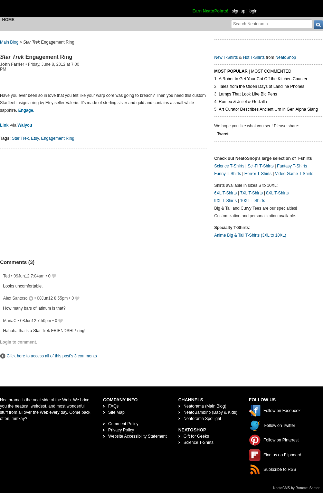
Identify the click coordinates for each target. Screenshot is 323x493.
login (253, 11)
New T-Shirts (226, 57)
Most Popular (231, 71)
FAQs (113, 406)
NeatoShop (285, 57)
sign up (238, 11)
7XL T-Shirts (251, 193)
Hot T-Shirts (254, 57)
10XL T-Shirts (252, 200)
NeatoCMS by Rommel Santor (296, 488)
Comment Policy (123, 423)
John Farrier (12, 64)
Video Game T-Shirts (294, 173)
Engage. (26, 110)
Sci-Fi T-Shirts (261, 166)
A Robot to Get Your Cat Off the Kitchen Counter (263, 78)
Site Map (116, 412)
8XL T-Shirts (277, 193)
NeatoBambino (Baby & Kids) (210, 412)
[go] (318, 24)
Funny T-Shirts (227, 173)
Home (8, 19)
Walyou (25, 125)
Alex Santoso (15, 298)
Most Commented (271, 71)
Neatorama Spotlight (202, 418)
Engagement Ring (36, 57)
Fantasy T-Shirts (292, 166)
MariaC (10, 320)
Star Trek (20, 138)
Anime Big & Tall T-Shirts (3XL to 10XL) (250, 235)
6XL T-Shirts (225, 193)
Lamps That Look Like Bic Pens (248, 94)
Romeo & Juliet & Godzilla (243, 101)
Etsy (35, 138)
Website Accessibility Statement (137, 436)
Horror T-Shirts (258, 173)
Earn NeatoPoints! (210, 11)
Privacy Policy (121, 430)
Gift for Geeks (196, 436)
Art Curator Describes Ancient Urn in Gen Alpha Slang (268, 109)
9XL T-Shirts (225, 200)
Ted (6, 276)
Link (4, 125)
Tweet (222, 133)
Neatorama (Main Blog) (204, 406)
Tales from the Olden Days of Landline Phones (261, 86)
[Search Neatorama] (271, 23)
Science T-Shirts (229, 166)
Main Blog (9, 42)
